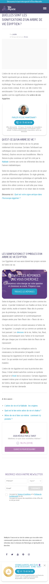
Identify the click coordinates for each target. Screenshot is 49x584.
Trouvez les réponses (24, 291)
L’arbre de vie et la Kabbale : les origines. (21, 405)
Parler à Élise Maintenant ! (24, 117)
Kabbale (5, 161)
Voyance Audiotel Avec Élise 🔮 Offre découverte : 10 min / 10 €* (28, 566)
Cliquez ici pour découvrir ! (24, 449)
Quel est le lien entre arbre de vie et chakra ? (23, 410)
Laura (14, 34)
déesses (20, 332)
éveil (14, 376)
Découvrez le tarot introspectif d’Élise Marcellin (24, 2)
